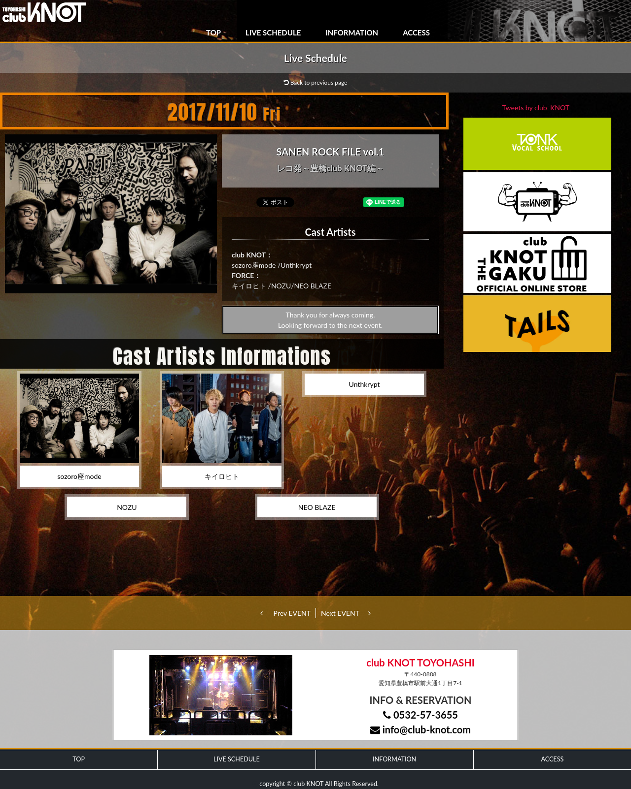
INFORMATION (351, 32)
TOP (213, 32)
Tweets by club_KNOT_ (537, 107)
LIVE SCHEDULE (273, 32)
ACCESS (416, 32)
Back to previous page (316, 82)
